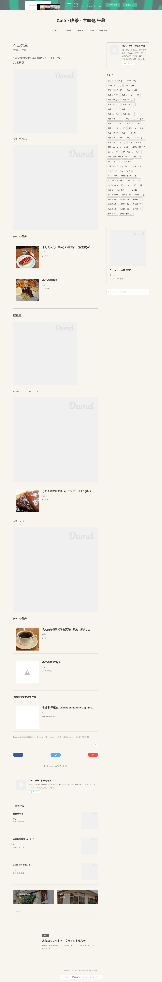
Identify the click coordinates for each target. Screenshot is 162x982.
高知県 (112, 199)
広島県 (112, 209)
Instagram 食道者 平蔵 (98, 30)
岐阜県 (137, 209)
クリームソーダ (115, 81)
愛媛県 (139, 195)
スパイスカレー (115, 185)
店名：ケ (113, 109)
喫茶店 (129, 86)
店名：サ (127, 109)
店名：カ (113, 100)
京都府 (112, 204)
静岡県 (112, 214)
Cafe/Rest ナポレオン (23, 865)
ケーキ (132, 190)
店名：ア (131, 90)
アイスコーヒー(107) (55, 737)
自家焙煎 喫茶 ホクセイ (23, 839)
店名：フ (113, 133)
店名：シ (113, 114)
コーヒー (113, 152)
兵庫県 (124, 204)
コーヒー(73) (43, 737)
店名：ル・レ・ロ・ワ (118, 147)
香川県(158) (85, 737)
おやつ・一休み (116, 190)
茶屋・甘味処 (115, 90)
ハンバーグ (137, 166)
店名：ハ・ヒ (136, 128)
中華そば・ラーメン (117, 166)
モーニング (114, 161)
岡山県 (124, 199)
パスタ (112, 176)
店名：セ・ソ (115, 119)
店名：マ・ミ (115, 138)
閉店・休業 (126, 214)
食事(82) (65, 737)
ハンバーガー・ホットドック (120, 171)
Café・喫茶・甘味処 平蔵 (81, 20)
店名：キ (128, 100)
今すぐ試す (112, 5)
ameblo (80, 30)
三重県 (137, 204)
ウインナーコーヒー (117, 157)
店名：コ (128, 104)
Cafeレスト (114, 86)
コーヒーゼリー (134, 185)
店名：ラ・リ (136, 142)
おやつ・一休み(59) (74, 737)
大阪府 (137, 199)
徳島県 (126, 195)
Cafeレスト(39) (18, 737)
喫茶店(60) (26, 737)
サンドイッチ (115, 180)
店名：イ (113, 95)
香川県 (113, 195)
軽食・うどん (128, 176)
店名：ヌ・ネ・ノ (116, 128)
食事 (127, 161)
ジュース (136, 157)
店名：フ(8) (34, 737)
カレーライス (133, 180)
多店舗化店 (138, 147)
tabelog (68, 30)
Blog (56, 30)
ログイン (129, 5)
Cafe (131, 81)
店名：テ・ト (115, 123)
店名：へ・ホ (129, 133)
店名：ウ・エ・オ (130, 95)
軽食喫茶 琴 (18, 814)
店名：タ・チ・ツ (134, 119)
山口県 (124, 209)
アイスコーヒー (131, 152)
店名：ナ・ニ (133, 123)
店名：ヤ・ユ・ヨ (116, 142)
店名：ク (113, 104)
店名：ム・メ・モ (135, 138)
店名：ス (128, 114)
